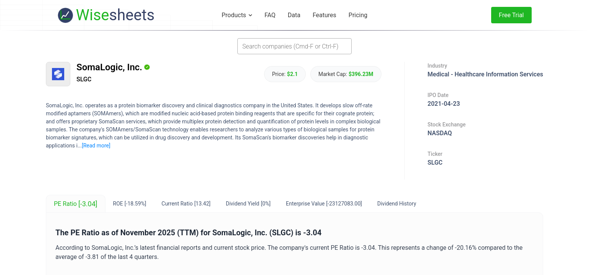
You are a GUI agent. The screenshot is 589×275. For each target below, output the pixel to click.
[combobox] (294, 46)
